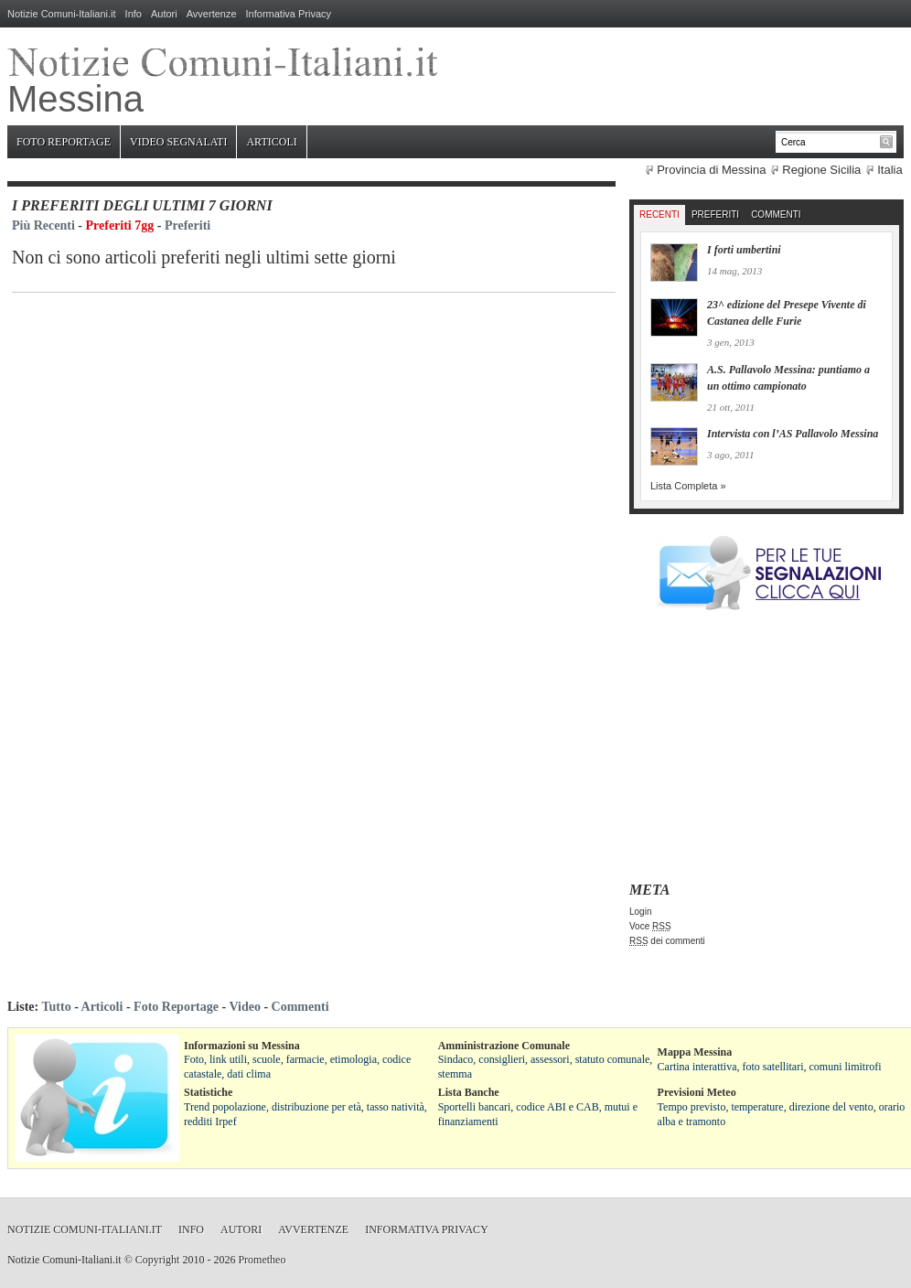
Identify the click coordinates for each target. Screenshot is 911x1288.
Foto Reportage (63, 141)
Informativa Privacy (289, 13)
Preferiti (187, 225)
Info (133, 13)
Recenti (659, 214)
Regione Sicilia (821, 170)
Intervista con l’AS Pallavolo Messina (792, 433)
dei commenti (667, 941)
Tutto (55, 1007)
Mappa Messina (695, 1052)
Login (640, 912)
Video (244, 1007)
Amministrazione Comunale (504, 1045)
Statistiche (208, 1092)
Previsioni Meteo (697, 1092)
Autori (164, 13)
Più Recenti (43, 225)
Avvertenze (212, 13)
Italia (889, 170)
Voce (650, 926)
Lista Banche (468, 1092)
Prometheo (261, 1259)
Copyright (157, 1259)
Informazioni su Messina (242, 1045)
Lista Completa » (688, 485)
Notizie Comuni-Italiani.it (61, 13)
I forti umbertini (744, 249)
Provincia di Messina (711, 170)
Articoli (271, 141)
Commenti (775, 214)
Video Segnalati (178, 141)
